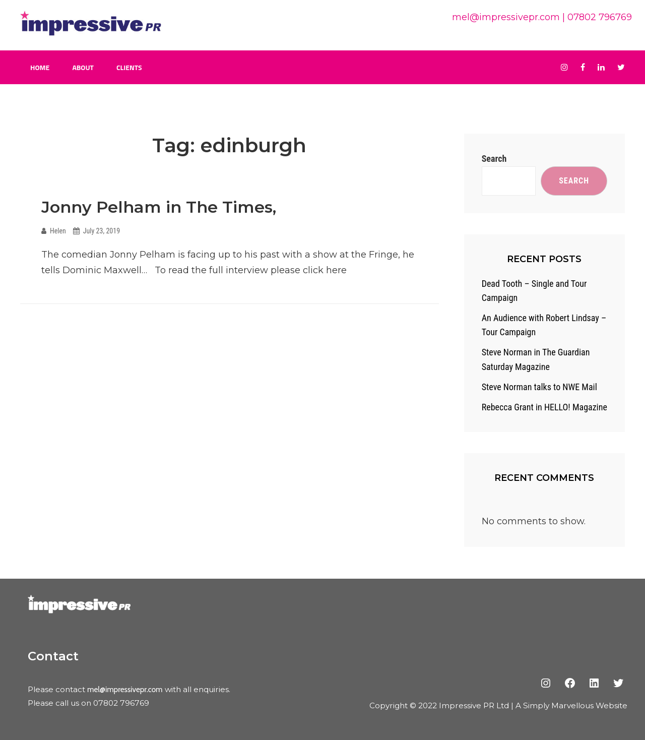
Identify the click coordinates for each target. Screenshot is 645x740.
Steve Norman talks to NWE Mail (539, 387)
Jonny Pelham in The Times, (158, 207)
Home (39, 67)
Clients (129, 67)
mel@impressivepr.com (506, 17)
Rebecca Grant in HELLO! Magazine (544, 407)
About (83, 67)
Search (494, 158)
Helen (58, 231)
